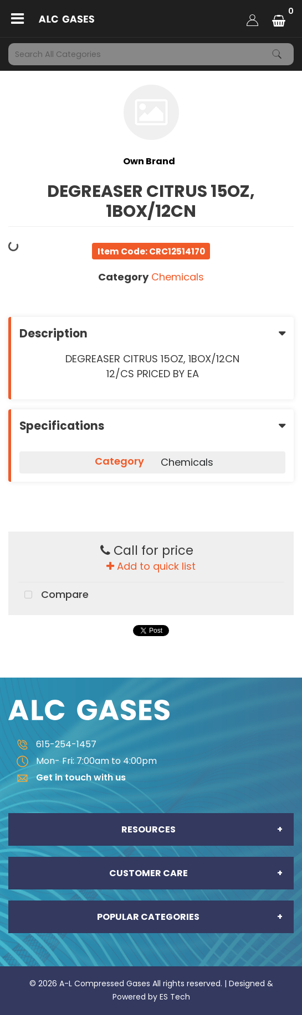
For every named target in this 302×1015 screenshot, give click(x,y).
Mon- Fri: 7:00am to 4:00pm (82, 760)
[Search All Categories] (151, 54)
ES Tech (175, 996)
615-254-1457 (52, 744)
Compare (53, 595)
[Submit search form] (277, 54)
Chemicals (177, 277)
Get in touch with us (67, 777)
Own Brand (149, 161)
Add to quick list (151, 566)
